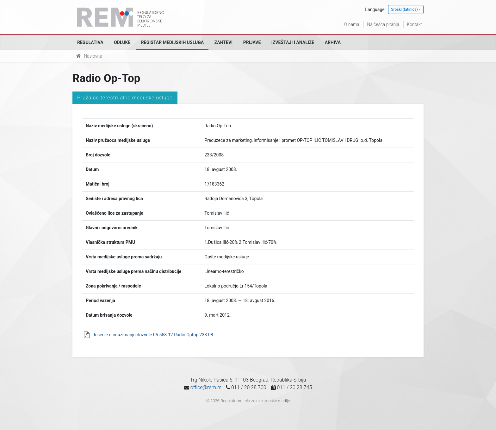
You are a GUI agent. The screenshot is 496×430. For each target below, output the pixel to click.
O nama (351, 24)
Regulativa (90, 42)
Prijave (252, 42)
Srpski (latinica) (404, 9)
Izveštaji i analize (292, 42)
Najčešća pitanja (383, 24)
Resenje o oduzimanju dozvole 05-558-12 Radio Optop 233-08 (152, 334)
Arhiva (333, 42)
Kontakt (414, 24)
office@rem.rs (205, 387)
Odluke (122, 42)
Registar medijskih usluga (172, 42)
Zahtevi (223, 42)
